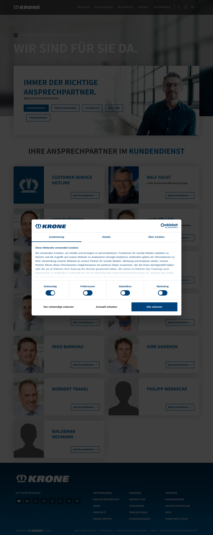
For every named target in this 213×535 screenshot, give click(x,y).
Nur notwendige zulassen (59, 306)
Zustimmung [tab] (56, 236)
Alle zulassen (154, 306)
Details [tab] (106, 236)
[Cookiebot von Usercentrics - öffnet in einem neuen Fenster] (163, 225)
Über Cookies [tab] (156, 236)
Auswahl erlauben (106, 306)
